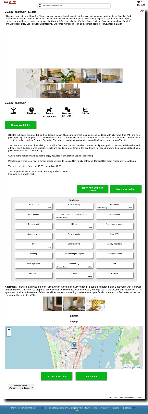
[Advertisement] (74, 47)
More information (125, 189)
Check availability (20, 125)
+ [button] (9, 330)
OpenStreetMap (136, 368)
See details (91, 376)
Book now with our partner (92, 189)
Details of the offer (57, 376)
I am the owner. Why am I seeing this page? (21, 387)
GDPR (134, 408)
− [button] (9, 334)
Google (41, 408)
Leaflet (125, 368)
